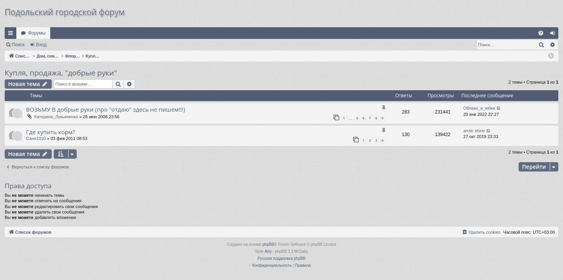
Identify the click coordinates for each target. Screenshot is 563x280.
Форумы (37, 33)
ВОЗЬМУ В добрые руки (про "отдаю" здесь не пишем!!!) (105, 109)
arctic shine (474, 130)
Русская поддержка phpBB (281, 258)
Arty (268, 251)
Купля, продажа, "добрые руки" (61, 73)
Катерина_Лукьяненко (56, 116)
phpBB (268, 244)
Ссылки (12, 34)
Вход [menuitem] (554, 34)
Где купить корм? (50, 132)
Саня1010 (36, 138)
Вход (41, 44)
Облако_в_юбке (479, 108)
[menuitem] (541, 33)
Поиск (18, 44)
